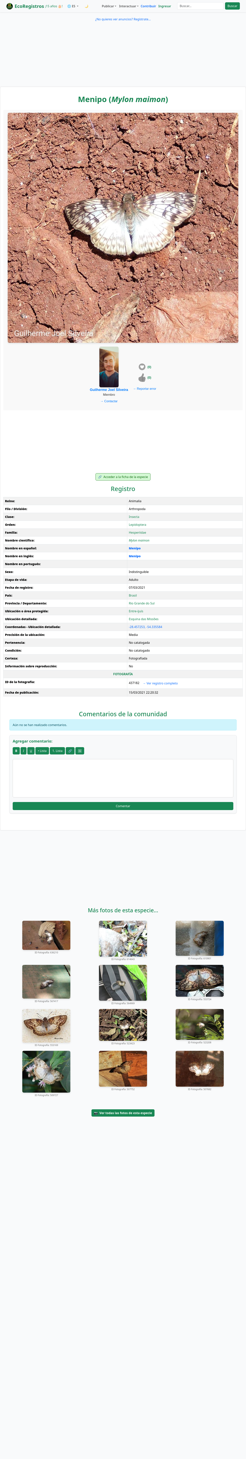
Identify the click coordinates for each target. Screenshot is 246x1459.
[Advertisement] (123, 58)
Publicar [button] (108, 6)
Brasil (133, 595)
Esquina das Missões (143, 619)
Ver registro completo (160, 683)
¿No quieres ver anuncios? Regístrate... (123, 19)
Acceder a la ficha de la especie (123, 477)
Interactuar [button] (127, 6)
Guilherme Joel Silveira (109, 390)
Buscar (232, 6)
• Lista (42, 751)
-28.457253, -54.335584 (145, 627)
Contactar (109, 401)
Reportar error (144, 388)
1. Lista (57, 751)
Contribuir (148, 6)
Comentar (123, 806)
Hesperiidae (137, 532)
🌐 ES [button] (71, 6)
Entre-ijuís (136, 611)
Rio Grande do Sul (142, 603)
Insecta (134, 517)
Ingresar (164, 6)
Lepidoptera (137, 525)
